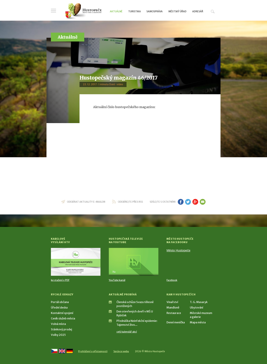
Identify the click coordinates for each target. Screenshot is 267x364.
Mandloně (173, 307)
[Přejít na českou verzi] (54, 351)
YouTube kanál (117, 280)
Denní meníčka (176, 322)
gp (195, 201)
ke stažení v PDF (60, 280)
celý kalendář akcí (126, 331)
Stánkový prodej (61, 329)
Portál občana (60, 302)
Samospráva (154, 11)
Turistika (134, 11)
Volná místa (58, 324)
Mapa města (198, 322)
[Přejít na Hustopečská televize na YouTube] (133, 262)
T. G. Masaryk (199, 302)
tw (188, 201)
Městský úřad (177, 11)
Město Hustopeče (178, 250)
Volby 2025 (58, 335)
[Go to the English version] (62, 351)
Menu (53, 10)
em (202, 201)
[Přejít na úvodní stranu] (83, 11)
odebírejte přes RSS (130, 201)
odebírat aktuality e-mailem (86, 201)
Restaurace (174, 313)
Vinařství (172, 302)
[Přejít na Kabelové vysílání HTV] (75, 262)
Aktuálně (116, 11)
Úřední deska (59, 307)
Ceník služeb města (63, 318)
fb (180, 201)
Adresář (197, 11)
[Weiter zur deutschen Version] (69, 351)
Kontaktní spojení (62, 313)
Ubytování (196, 307)
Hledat (212, 11)
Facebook (172, 280)
